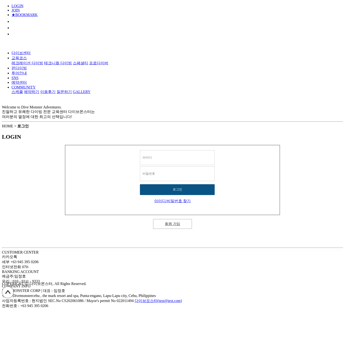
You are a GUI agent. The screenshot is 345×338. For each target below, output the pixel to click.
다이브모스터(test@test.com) (158, 301)
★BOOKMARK (25, 15)
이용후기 (48, 92)
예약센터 (19, 82)
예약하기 (31, 92)
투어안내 (19, 73)
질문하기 (64, 92)
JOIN (16, 10)
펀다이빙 (19, 68)
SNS (15, 78)
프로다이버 (98, 63)
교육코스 (19, 58)
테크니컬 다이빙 (58, 63)
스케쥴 (17, 92)
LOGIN (17, 6)
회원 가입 (172, 224)
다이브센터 (21, 53)
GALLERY (82, 92)
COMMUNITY (23, 87)
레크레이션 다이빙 (27, 63)
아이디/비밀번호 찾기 (172, 201)
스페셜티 (80, 63)
